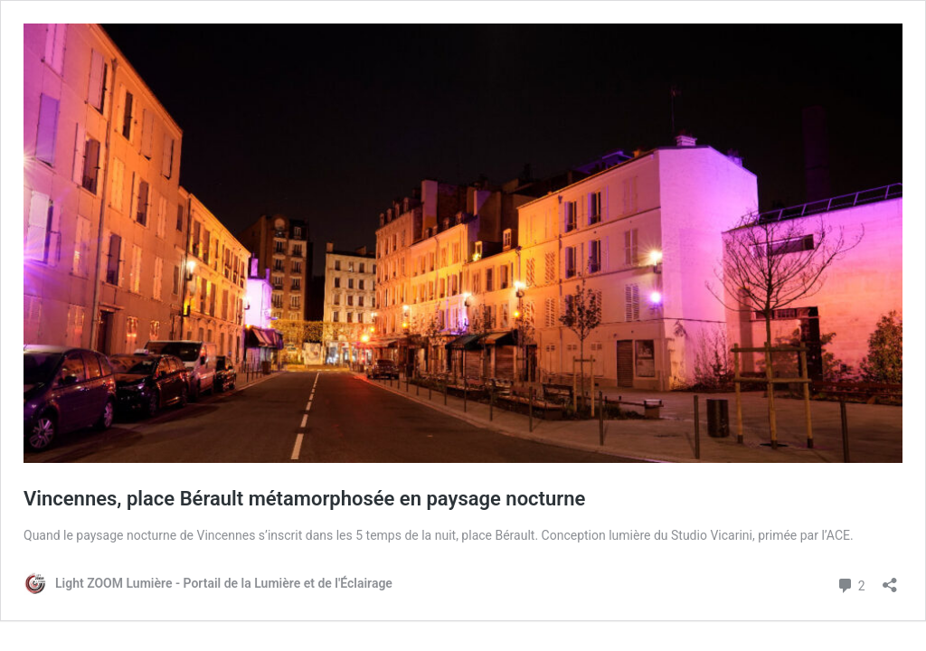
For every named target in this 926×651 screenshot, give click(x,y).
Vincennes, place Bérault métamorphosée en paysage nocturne (304, 498)
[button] (463, 243)
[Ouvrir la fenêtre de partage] (889, 579)
